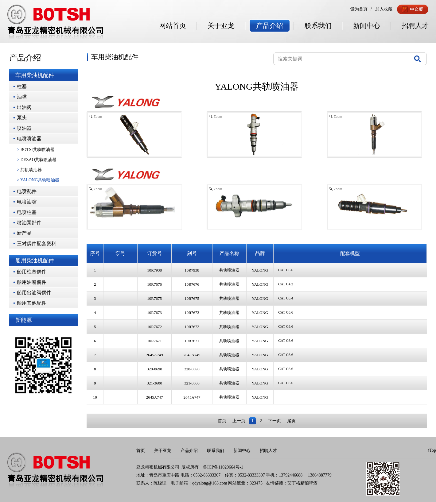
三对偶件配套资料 (36, 243)
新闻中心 (366, 25)
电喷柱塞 (27, 212)
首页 (222, 421)
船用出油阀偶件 (34, 292)
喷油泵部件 (29, 222)
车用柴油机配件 (34, 75)
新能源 (23, 320)
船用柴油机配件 (34, 260)
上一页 (238, 421)
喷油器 (24, 128)
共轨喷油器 (29, 170)
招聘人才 (415, 25)
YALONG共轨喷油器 (38, 180)
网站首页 (172, 25)
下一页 (274, 421)
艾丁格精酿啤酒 (302, 483)
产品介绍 (269, 25)
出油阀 (24, 107)
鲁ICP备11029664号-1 (223, 467)
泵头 (22, 117)
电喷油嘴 (27, 201)
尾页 (291, 421)
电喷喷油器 (29, 138)
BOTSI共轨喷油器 (35, 149)
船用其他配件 (31, 303)
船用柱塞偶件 (31, 271)
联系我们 (318, 25)
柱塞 (22, 86)
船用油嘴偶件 (31, 282)
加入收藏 (383, 9)
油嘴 (22, 96)
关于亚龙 (221, 25)
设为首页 (359, 9)
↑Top (431, 450)
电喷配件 (27, 191)
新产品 (24, 233)
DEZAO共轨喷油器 (36, 159)
